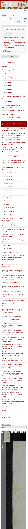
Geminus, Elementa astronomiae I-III (13, 97)
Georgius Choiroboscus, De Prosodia (12, 304)
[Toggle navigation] (25, 11)
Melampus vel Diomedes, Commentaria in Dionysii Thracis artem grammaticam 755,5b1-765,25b (12, 353)
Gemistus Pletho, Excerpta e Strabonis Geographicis (11, 118)
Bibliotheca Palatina (9, 47)
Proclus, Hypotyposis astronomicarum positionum (9, 77)
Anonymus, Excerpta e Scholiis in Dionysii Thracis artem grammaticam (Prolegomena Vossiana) (13, 257)
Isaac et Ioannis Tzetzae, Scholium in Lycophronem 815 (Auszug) (13, 129)
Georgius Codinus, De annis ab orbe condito (13, 219)
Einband (4, 66)
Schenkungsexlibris (8, 70)
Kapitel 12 (7, 215)
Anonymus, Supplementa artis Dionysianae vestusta (13, 287)
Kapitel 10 (8, 208)
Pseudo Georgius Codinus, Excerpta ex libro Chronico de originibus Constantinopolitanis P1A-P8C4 (14, 149)
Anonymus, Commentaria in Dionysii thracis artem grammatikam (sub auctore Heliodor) (13, 401)
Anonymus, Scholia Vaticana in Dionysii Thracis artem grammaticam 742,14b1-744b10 (12, 346)
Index (4, 73)
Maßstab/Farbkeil (7, 417)
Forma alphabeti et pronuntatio (12, 282)
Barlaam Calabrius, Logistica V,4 (13, 110)
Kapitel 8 (8, 201)
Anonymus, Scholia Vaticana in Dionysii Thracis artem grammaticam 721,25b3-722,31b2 (12, 310)
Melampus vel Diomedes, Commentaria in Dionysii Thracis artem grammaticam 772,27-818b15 (12, 387)
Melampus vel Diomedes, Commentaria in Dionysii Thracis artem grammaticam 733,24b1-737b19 (12, 318)
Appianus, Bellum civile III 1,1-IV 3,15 (13, 240)
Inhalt (3, 62)
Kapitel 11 (8, 211)
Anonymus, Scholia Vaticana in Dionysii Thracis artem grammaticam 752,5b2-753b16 (13, 339)
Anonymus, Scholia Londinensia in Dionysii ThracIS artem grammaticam (12, 359)
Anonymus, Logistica (8, 114)
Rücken (4, 410)
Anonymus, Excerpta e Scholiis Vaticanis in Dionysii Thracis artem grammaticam (11, 264)
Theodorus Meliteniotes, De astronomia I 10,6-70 (11, 106)
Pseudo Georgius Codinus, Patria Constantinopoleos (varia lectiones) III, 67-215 (13, 162)
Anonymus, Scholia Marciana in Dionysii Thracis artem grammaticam (12, 271)
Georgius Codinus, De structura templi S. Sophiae (13, 235)
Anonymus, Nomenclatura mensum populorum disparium (13, 143)
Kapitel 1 (8, 176)
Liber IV (7, 248)
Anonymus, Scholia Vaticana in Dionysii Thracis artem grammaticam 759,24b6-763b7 (13, 366)
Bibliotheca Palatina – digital (8, 4)
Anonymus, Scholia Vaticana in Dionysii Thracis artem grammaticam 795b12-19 (12, 394)
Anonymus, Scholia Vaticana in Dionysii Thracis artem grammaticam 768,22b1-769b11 (12, 380)
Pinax (7, 172)
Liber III (7, 245)
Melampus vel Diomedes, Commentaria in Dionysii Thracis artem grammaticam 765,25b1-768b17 (12, 373)
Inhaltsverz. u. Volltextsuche (10, 57)
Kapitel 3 (7, 101)
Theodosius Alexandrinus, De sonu (13, 295)
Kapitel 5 (7, 85)
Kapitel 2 (8, 179)
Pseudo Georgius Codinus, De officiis (13, 168)
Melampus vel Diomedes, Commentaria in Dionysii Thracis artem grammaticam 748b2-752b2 (12, 332)
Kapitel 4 (7, 82)
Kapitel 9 (6, 204)
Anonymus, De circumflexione (13, 300)
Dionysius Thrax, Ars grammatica (13, 291)
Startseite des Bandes (9, 40)
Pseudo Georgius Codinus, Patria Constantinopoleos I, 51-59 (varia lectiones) (13, 156)
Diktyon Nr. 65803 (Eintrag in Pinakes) (14, 45)
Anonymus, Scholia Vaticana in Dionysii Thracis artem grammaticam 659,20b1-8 (12, 325)
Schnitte (4, 414)
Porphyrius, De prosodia (11, 252)
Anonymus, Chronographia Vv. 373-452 (13, 230)
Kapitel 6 (7, 89)
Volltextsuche (11, 62)
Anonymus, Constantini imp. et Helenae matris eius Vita (12, 225)
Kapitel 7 (7, 92)
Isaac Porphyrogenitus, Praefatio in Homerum (13, 124)
